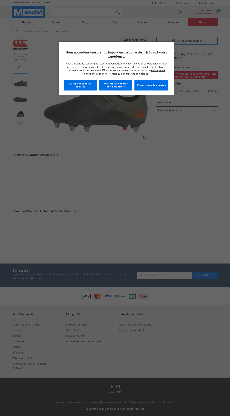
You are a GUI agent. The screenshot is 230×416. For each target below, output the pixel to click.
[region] (116, 68)
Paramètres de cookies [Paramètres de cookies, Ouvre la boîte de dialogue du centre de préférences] (151, 85)
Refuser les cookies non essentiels (116, 85)
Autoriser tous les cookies (80, 85)
